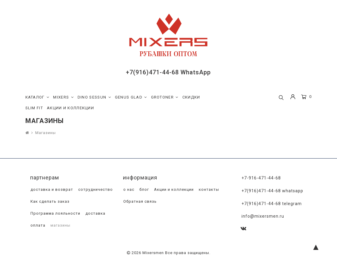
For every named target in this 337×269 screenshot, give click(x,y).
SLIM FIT (34, 108)
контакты (208, 189)
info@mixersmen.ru (262, 216)
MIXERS (63, 97)
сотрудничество (95, 189)
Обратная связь (139, 201)
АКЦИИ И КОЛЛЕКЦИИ (70, 108)
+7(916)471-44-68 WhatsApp (168, 72)
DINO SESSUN (94, 97)
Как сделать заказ (49, 201)
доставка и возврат (51, 189)
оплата (37, 225)
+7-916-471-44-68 (261, 178)
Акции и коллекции (173, 189)
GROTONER (164, 97)
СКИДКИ (191, 97)
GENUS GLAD (131, 97)
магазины (59, 225)
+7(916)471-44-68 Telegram (271, 203)
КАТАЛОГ (37, 97)
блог (143, 189)
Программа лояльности (54, 213)
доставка (94, 213)
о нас (128, 189)
